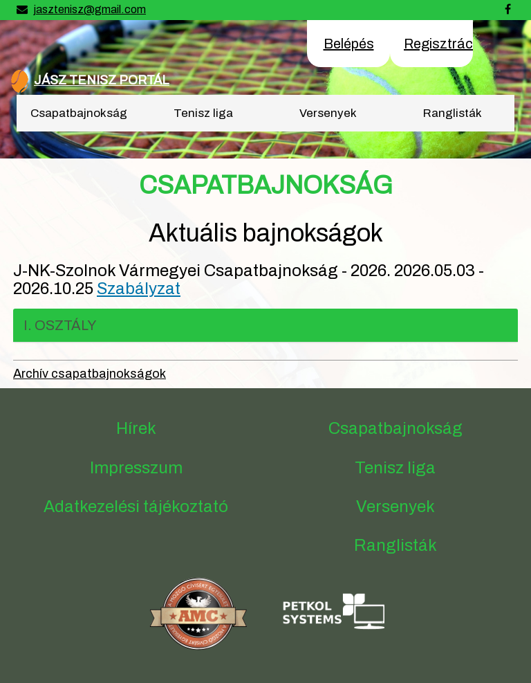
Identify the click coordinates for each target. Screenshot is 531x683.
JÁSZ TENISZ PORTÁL (101, 80)
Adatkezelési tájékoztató (136, 507)
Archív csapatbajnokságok (89, 374)
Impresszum (136, 468)
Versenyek (328, 113)
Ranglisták (452, 113)
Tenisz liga (203, 113)
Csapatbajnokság (78, 113)
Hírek (136, 428)
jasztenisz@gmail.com (89, 9)
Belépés (349, 43)
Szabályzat (138, 289)
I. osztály (60, 325)
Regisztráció (444, 43)
